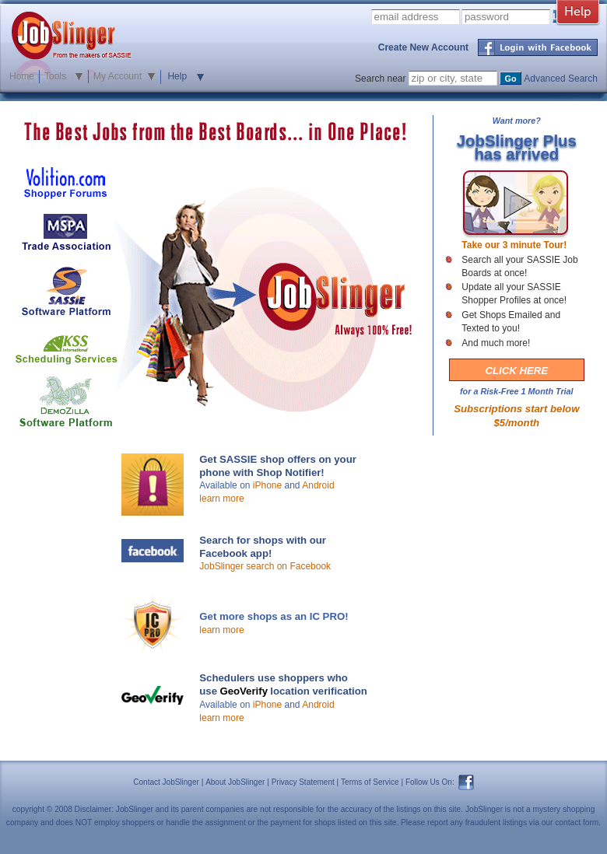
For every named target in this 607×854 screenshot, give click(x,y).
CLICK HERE (517, 370)
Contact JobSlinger (166, 782)
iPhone (267, 485)
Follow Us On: (429, 782)
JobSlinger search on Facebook (265, 566)
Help (177, 76)
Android (318, 485)
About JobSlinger (235, 782)
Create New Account (423, 47)
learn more (221, 498)
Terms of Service (369, 782)
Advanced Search (561, 78)
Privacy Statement (303, 782)
